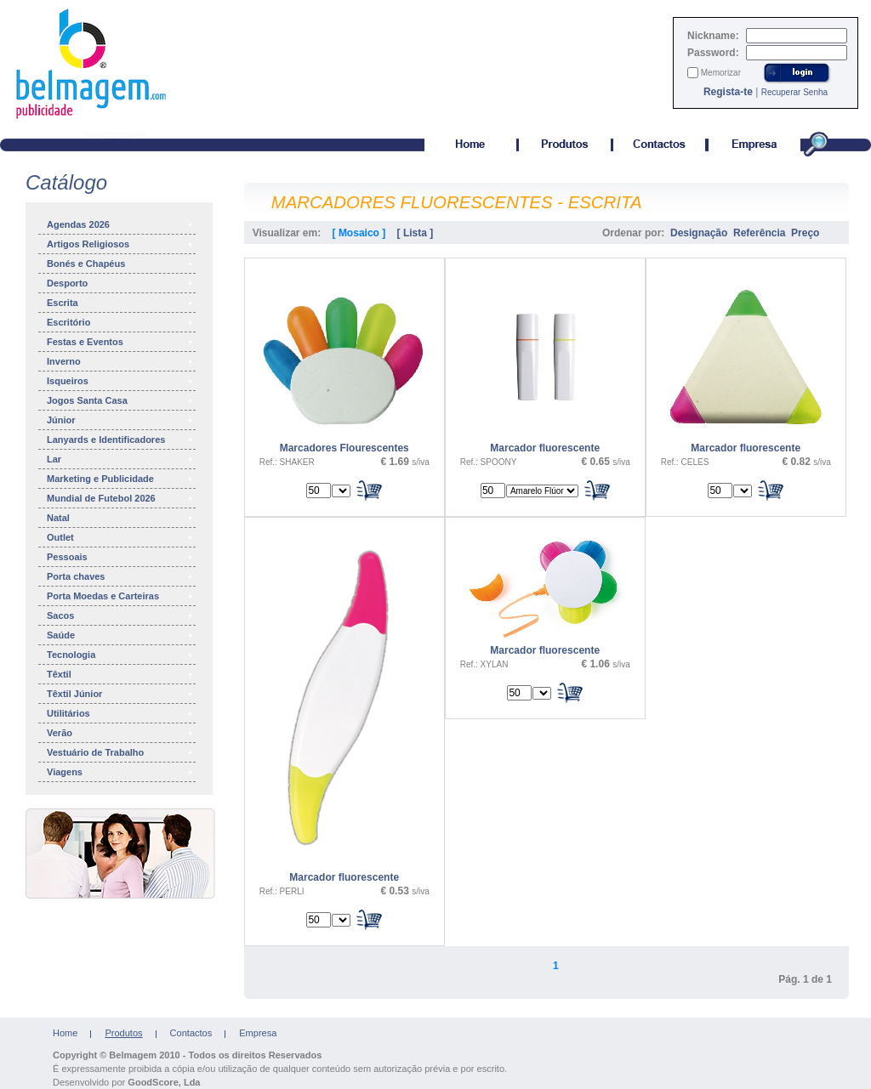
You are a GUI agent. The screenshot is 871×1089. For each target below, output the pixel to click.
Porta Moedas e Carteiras (120, 596)
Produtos (123, 1033)
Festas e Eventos (120, 342)
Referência (759, 233)
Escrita (120, 303)
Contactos (191, 1033)
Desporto (120, 283)
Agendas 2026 (120, 224)
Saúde (120, 635)
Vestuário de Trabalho (120, 752)
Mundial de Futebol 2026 (120, 498)
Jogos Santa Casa (120, 400)
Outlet (120, 537)
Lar (120, 459)
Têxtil (120, 674)
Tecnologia (120, 654)
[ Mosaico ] (359, 233)
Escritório (120, 322)
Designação (698, 233)
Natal (120, 518)
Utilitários (120, 713)
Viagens (120, 772)
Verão (120, 733)
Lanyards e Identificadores (120, 439)
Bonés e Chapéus (120, 263)
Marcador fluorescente (545, 448)
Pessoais (120, 557)
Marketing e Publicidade (120, 479)
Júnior (120, 420)
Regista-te (728, 92)
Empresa (257, 1033)
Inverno (120, 361)
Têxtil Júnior (120, 694)
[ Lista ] (415, 233)
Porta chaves (120, 576)
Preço (805, 233)
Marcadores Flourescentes (344, 448)
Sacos (120, 615)
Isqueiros (120, 381)
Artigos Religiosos (120, 244)
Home (65, 1033)
